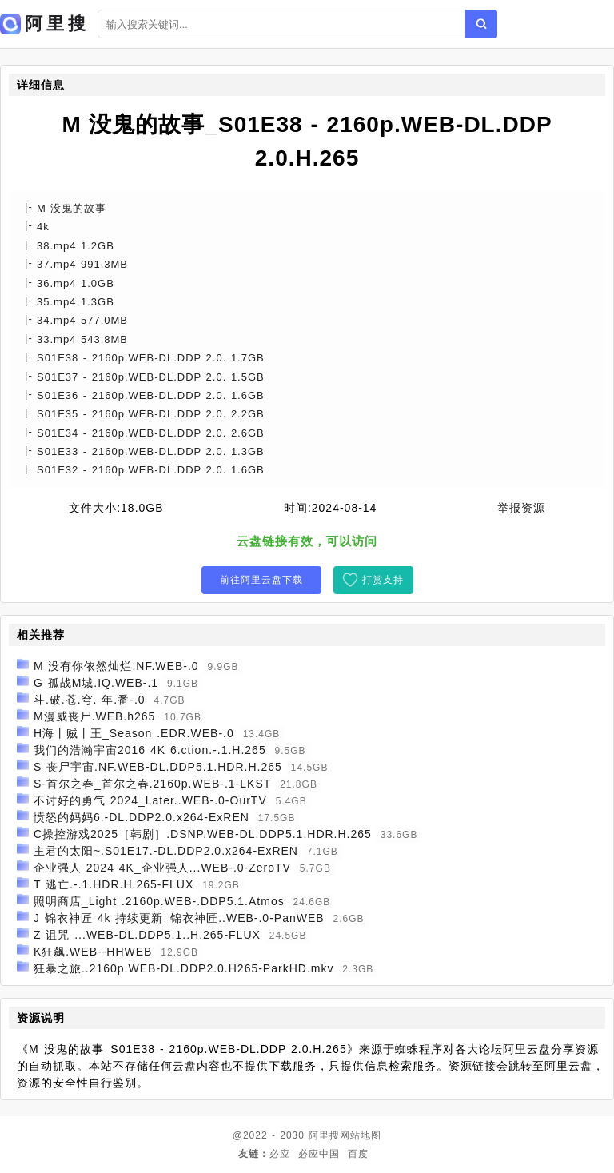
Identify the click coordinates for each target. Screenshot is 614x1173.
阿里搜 (324, 1135)
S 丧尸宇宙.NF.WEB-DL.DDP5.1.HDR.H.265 (158, 766)
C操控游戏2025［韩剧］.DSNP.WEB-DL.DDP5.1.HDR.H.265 (203, 834)
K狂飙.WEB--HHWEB (93, 951)
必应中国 (319, 1153)
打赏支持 (383, 579)
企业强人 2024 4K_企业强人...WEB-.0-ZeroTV (162, 867)
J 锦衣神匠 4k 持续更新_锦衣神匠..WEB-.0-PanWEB (179, 918)
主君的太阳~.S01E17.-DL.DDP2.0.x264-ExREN (166, 850)
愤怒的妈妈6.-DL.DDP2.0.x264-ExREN (141, 817)
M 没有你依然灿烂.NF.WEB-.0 (116, 666)
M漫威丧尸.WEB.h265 (94, 716)
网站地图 (360, 1135)
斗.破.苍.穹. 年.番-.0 (90, 699)
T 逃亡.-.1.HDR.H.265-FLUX (113, 884)
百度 (358, 1153)
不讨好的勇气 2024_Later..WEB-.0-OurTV (150, 800)
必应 (279, 1153)
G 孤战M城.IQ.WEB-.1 (96, 682)
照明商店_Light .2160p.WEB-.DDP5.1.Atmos (159, 901)
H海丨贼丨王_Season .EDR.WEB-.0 (134, 733)
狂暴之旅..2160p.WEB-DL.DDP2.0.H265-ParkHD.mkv (184, 968)
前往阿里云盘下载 (261, 579)
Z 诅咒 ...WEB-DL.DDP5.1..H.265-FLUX (147, 934)
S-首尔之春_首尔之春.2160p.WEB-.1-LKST (152, 783)
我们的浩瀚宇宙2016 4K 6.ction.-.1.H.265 (150, 750)
